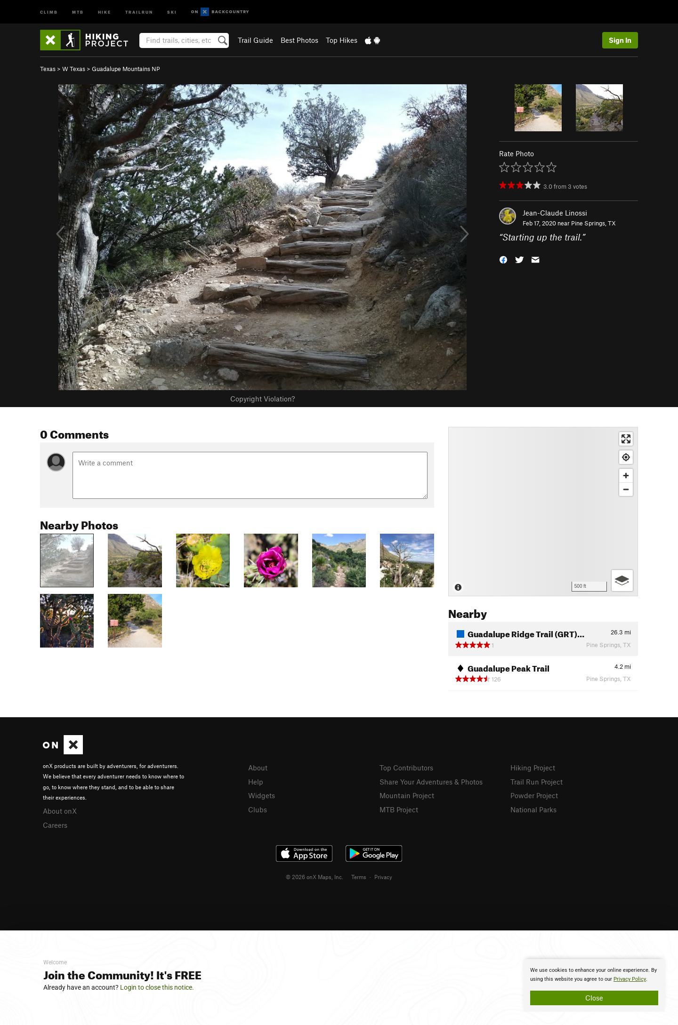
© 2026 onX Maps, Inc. (314, 876)
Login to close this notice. (157, 987)
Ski (172, 11)
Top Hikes (341, 40)
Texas (48, 68)
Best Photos (299, 40)
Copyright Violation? (262, 398)
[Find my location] (626, 457)
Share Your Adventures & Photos (431, 781)
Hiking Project (532, 767)
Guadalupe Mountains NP (126, 68)
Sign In (620, 40)
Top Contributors (406, 767)
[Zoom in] (626, 475)
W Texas (73, 68)
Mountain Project (406, 795)
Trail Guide (255, 40)
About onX (60, 811)
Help (255, 781)
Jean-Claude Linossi (555, 212)
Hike (104, 11)
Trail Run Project (536, 781)
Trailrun (139, 11)
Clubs (257, 809)
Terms (358, 876)
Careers (55, 825)
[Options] (622, 580)
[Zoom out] (626, 489)
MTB (78, 11)
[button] (503, 259)
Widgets (261, 795)
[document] (594, 985)
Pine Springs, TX (593, 223)
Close (594, 997)
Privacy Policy (629, 979)
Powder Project (534, 795)
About (257, 767)
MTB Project (398, 809)
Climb (49, 11)
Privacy (383, 876)
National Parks (533, 809)
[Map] (543, 511)
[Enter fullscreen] (626, 439)
